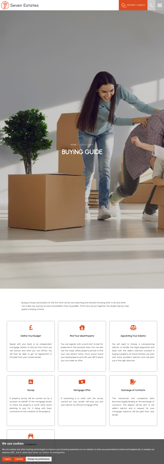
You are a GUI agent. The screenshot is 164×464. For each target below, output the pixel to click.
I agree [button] (7, 459)
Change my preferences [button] (38, 459)
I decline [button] (19, 459)
